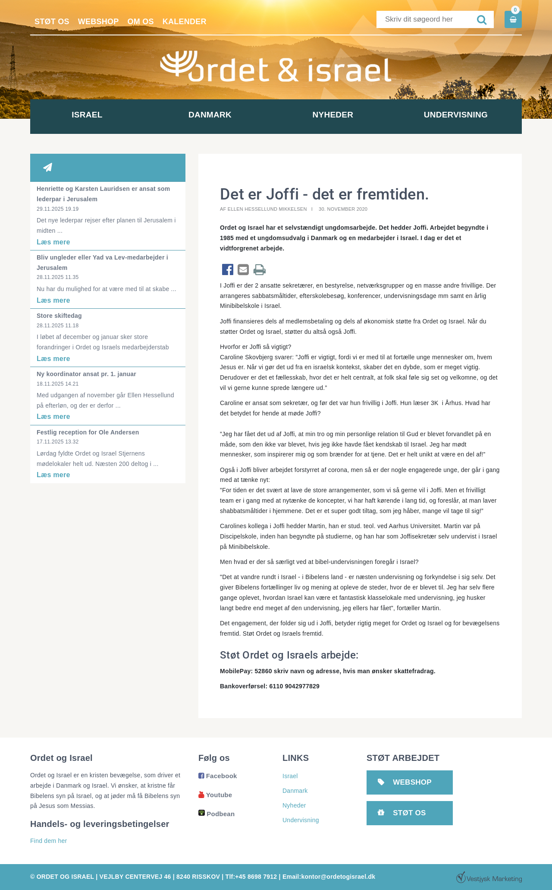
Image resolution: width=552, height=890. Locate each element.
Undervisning (460, 114)
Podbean (216, 813)
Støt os (51, 21)
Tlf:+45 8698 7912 (251, 876)
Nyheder (337, 114)
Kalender (185, 21)
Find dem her (48, 840)
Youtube (215, 794)
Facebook (217, 775)
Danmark (214, 114)
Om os (141, 21)
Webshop (98, 21)
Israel (91, 114)
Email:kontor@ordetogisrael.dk (328, 876)
